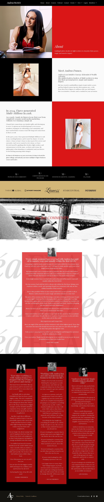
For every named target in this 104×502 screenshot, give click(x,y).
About (48, 3)
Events (73, 3)
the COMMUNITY (52, 217)
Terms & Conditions (30, 496)
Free (80, 3)
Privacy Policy (20, 496)
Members (93, 3)
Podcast (60, 3)
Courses (53, 3)
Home (42, 3)
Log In (86, 3)
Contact (66, 3)
